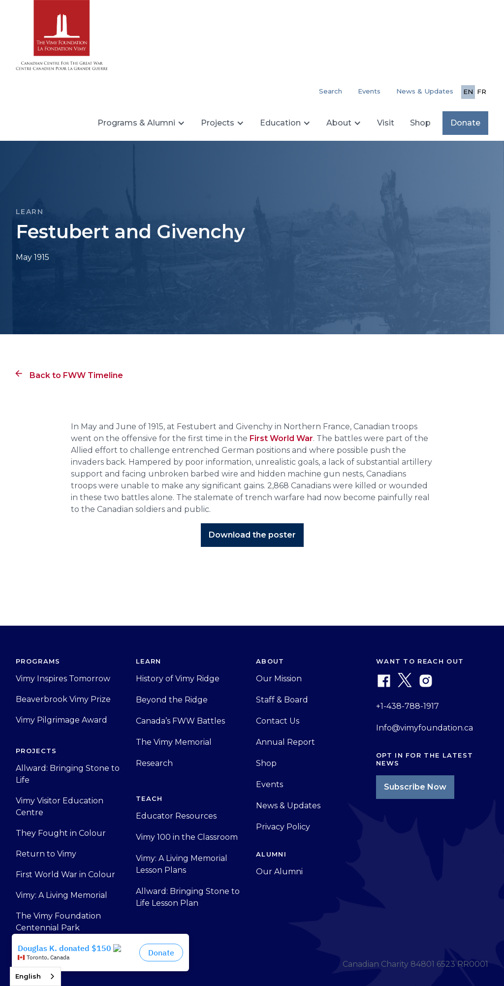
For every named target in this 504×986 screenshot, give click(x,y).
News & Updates (424, 91)
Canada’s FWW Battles (180, 721)
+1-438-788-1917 (407, 706)
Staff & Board (282, 699)
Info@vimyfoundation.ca (424, 727)
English (28, 976)
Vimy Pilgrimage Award (61, 720)
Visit (385, 122)
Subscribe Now (415, 787)
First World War (281, 438)
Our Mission (279, 678)
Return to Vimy (46, 854)
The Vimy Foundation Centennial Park (58, 921)
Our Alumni (279, 871)
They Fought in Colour (61, 833)
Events (369, 91)
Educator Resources (176, 816)
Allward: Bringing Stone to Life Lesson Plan (188, 897)
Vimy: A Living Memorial (61, 895)
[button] (141, 123)
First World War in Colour (65, 874)
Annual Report (285, 742)
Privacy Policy (283, 826)
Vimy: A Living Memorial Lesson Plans (181, 864)
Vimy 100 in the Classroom (187, 837)
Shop (420, 122)
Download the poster (252, 535)
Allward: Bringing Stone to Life (68, 774)
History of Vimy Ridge (178, 678)
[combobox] (35, 976)
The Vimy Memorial (174, 742)
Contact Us (277, 721)
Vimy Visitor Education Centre (59, 806)
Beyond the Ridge (172, 699)
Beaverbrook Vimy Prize (63, 699)
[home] (62, 39)
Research (154, 763)
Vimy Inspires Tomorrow (63, 678)
